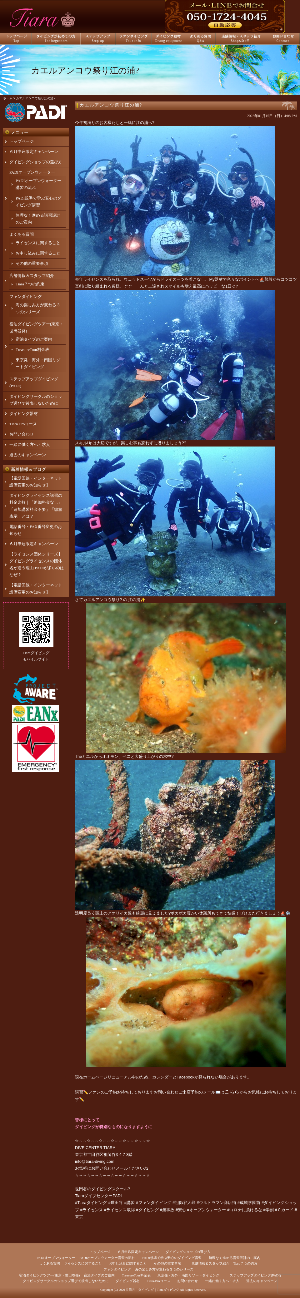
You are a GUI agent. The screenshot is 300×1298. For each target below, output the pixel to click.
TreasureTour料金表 (32, 349)
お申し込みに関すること (38, 253)
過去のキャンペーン (27, 454)
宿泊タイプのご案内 (34, 339)
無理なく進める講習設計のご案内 (234, 1258)
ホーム (7, 98)
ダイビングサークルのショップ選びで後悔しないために (66, 1281)
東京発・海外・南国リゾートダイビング (188, 1275)
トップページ (21, 141)
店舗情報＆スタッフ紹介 (31, 275)
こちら (231, 1091)
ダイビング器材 (23, 413)
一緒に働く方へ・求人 (29, 444)
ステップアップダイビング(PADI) (255, 1275)
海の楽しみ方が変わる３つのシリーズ (164, 1269)
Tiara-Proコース (23, 424)
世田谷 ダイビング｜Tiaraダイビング (152, 1289)
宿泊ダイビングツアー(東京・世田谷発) (49, 1275)
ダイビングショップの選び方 (35, 162)
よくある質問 (21, 234)
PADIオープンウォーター (32, 172)
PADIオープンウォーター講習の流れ (107, 1258)
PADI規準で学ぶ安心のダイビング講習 (172, 1258)
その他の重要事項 (32, 263)
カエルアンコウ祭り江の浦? (111, 105)
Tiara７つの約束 (30, 284)
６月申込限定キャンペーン (33, 151)
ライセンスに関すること (38, 242)
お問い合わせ (21, 434)
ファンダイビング (25, 296)
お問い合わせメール (109, 1168)
